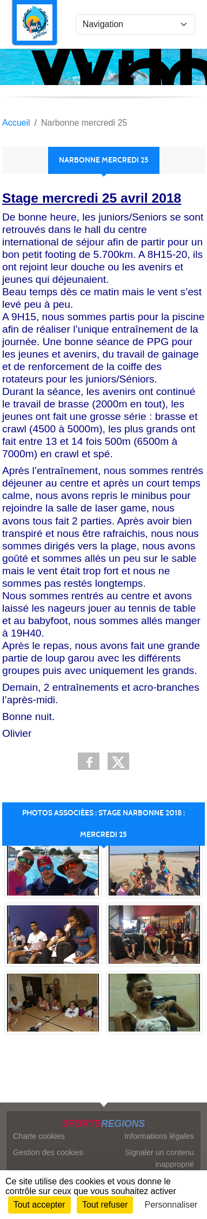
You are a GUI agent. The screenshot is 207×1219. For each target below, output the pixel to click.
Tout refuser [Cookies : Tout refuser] (105, 1204)
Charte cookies (39, 1136)
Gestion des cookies (48, 1152)
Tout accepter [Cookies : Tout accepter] (39, 1204)
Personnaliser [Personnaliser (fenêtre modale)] (171, 1204)
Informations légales (159, 1136)
